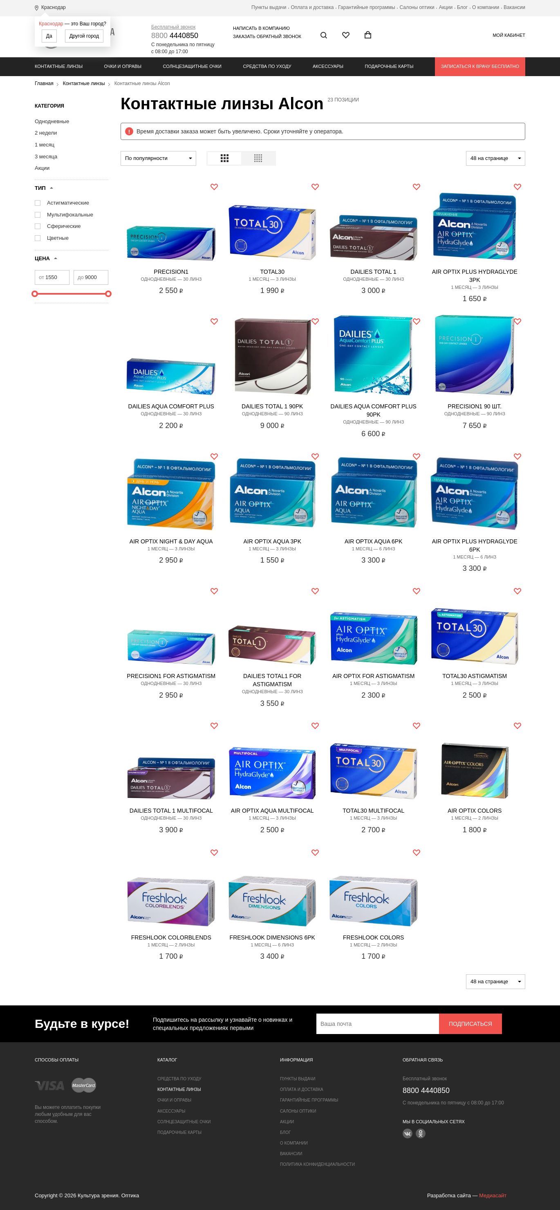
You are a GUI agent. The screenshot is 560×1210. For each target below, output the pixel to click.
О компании (485, 7)
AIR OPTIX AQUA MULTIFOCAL (272, 810)
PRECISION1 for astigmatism (171, 676)
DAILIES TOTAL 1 (373, 271)
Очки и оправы (122, 66)
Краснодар (51, 24)
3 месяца (46, 156)
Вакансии (514, 7)
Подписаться (470, 1024)
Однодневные (52, 121)
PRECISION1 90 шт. (475, 406)
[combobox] (158, 158)
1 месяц (44, 145)
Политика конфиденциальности (317, 1164)
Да (49, 36)
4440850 (174, 36)
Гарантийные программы (366, 7)
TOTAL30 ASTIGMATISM (474, 676)
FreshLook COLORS (373, 937)
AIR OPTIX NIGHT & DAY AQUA (171, 541)
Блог (462, 7)
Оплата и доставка (312, 7)
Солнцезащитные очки (192, 66)
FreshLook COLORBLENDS (171, 937)
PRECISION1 (171, 271)
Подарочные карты (389, 66)
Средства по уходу (267, 66)
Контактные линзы (59, 66)
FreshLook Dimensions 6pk (272, 937)
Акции (446, 7)
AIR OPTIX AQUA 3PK (272, 541)
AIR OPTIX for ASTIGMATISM (373, 676)
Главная (44, 83)
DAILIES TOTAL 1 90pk (272, 406)
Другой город (84, 36)
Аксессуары (328, 66)
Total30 (272, 271)
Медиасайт (492, 1195)
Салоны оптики (417, 7)
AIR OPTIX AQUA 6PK (374, 541)
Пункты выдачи (268, 7)
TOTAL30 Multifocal (373, 810)
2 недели (46, 133)
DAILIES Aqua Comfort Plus (171, 406)
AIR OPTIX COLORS (475, 810)
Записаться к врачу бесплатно (480, 66)
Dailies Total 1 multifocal (171, 810)
